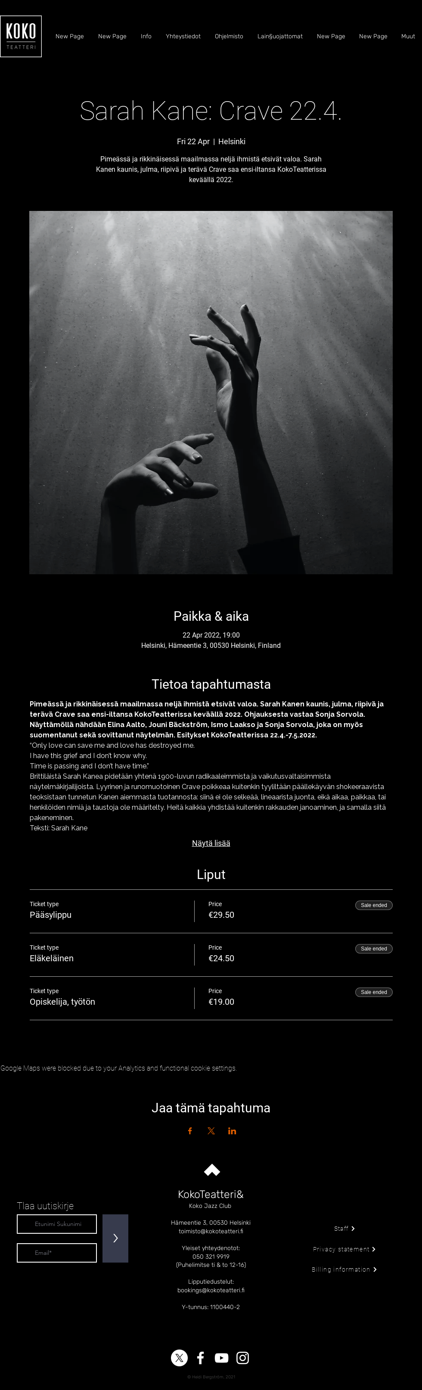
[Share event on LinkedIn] (232, 1130)
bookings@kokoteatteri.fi (211, 1290)
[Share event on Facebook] (190, 1130)
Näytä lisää (211, 843)
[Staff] (344, 1228)
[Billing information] (344, 1269)
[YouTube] (221, 1358)
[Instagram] (242, 1358)
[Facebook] (200, 1358)
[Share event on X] (211, 1130)
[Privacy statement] (344, 1249)
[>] (115, 1238)
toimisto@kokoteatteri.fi (211, 1231)
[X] (179, 1358)
